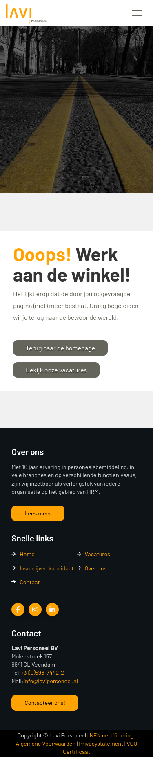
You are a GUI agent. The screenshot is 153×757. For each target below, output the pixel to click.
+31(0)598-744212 (42, 672)
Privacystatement (101, 743)
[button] (136, 13)
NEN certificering (111, 735)
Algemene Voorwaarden (46, 743)
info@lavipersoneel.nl (51, 681)
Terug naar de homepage (60, 348)
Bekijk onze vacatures (56, 370)
